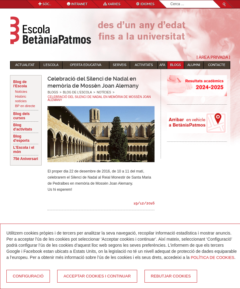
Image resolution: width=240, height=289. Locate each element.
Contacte (216, 65)
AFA (162, 65)
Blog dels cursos (21, 116)
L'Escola (50, 65)
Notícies (21, 91)
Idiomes (145, 4)
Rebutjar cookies (171, 276)
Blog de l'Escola (20, 84)
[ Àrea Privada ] (213, 57)
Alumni (193, 65)
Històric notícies (21, 99)
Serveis (120, 65)
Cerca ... (170, 0)
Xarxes (111, 4)
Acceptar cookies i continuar (97, 276)
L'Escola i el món (23, 149)
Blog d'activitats (22, 127)
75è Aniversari (25, 159)
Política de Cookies (212, 257)
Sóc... (44, 4)
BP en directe (25, 106)
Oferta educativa (85, 65)
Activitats (144, 65)
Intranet (77, 4)
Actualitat (25, 65)
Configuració (28, 276)
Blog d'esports (21, 138)
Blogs (175, 65)
